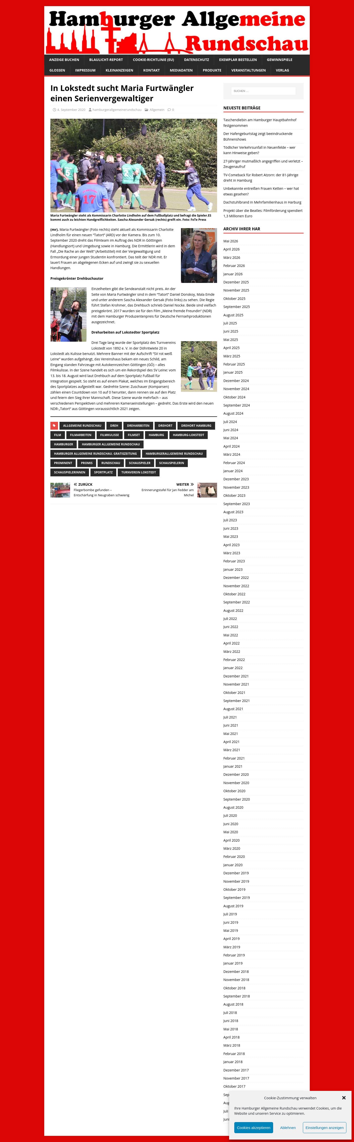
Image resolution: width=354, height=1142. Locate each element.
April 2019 (231, 938)
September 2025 (236, 306)
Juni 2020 (230, 823)
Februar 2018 (234, 1053)
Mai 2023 (230, 536)
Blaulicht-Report (106, 59)
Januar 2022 (233, 667)
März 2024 (231, 454)
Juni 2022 (230, 626)
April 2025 (231, 347)
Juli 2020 (230, 815)
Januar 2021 (233, 766)
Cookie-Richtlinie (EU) (153, 59)
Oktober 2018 (234, 988)
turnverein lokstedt (138, 472)
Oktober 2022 (234, 594)
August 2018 (233, 1004)
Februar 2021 (234, 758)
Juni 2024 (230, 429)
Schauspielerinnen (69, 472)
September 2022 (236, 602)
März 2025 (231, 356)
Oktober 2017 (234, 1086)
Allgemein (157, 109)
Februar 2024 (234, 462)
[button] (343, 1097)
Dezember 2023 (236, 479)
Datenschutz (196, 59)
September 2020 (236, 799)
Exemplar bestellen (238, 59)
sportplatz (103, 472)
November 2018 (236, 979)
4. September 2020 (71, 109)
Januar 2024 (233, 471)
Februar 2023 (234, 561)
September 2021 (236, 700)
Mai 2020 (230, 832)
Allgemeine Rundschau (82, 426)
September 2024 (236, 405)
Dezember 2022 (236, 577)
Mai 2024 (230, 438)
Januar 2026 (233, 274)
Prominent (63, 463)
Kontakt (151, 70)
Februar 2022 (234, 659)
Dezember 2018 (236, 971)
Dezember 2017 (236, 1070)
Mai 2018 (230, 1029)
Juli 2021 (230, 717)
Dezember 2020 (236, 774)
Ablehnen (288, 1128)
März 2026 (231, 257)
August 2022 (233, 610)
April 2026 (231, 249)
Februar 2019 (234, 955)
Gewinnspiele (280, 59)
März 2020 (231, 848)
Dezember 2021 (236, 676)
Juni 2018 (230, 1020)
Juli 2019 (230, 914)
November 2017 (236, 1078)
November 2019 (236, 881)
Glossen (57, 70)
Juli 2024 (230, 421)
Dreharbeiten (138, 426)
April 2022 (231, 643)
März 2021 (231, 749)
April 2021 (231, 741)
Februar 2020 (234, 856)
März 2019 (231, 947)
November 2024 (236, 388)
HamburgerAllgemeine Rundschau (174, 454)
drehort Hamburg (196, 426)
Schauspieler (139, 463)
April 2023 (231, 544)
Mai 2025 (230, 339)
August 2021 (233, 708)
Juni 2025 (230, 331)
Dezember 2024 (236, 380)
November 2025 (236, 290)
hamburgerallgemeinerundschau (117, 109)
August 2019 (233, 906)
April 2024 (231, 446)
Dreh (114, 426)
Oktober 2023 (234, 495)
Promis (86, 463)
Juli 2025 (230, 323)
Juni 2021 (230, 725)
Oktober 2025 (234, 298)
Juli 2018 (230, 1012)
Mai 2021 (230, 733)
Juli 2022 (230, 618)
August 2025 (233, 315)
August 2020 (233, 807)
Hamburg (156, 435)
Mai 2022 (230, 635)
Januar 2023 (233, 569)
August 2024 (233, 413)
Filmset (134, 435)
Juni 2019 (230, 922)
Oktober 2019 (234, 889)
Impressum (85, 70)
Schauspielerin (171, 463)
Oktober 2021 (234, 692)
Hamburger (63, 444)
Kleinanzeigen (119, 70)
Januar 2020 (233, 865)
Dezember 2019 (236, 873)
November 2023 (236, 487)
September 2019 (236, 897)
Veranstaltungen (248, 70)
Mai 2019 (230, 930)
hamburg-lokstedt (188, 435)
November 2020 (236, 782)
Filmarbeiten (80, 435)
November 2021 (236, 684)
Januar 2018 (233, 1061)
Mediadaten (181, 70)
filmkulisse (109, 435)
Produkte (212, 70)
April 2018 (231, 1037)
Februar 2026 (234, 265)
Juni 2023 (230, 528)
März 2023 (231, 553)
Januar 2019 (233, 963)
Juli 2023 (230, 520)
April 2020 (231, 840)
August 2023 (233, 512)
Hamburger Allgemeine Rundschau (111, 444)
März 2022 (231, 651)
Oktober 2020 (234, 791)
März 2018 (231, 1045)
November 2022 (236, 586)
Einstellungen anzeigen (325, 1128)
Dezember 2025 (236, 282)
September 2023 (236, 503)
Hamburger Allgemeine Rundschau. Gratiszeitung (95, 454)
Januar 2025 (233, 372)
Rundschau (110, 463)
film (57, 435)
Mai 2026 (230, 241)
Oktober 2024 (234, 397)
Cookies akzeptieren (253, 1128)
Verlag (282, 70)
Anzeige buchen (64, 59)
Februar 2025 (234, 364)
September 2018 (236, 996)
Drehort (165, 426)
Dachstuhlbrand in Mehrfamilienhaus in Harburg (262, 202)
